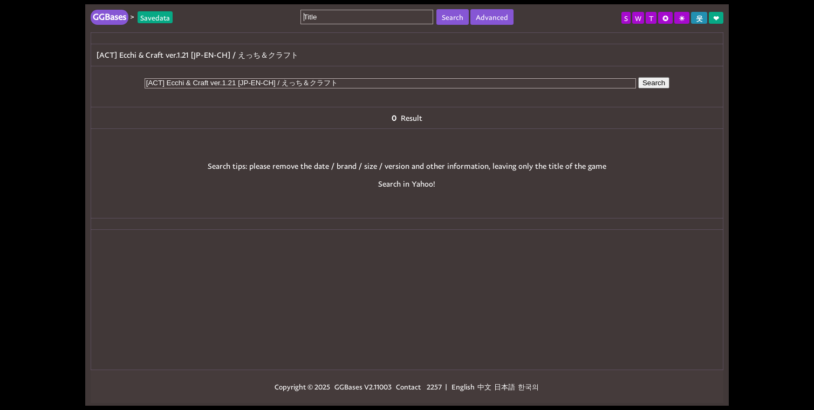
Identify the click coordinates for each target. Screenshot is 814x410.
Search (653, 83)
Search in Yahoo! (406, 184)
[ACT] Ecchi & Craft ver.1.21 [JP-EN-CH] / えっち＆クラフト (197, 55)
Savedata (155, 17)
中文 (484, 386)
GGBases (348, 386)
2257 (434, 386)
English (463, 386)
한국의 (528, 386)
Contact (408, 386)
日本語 (504, 386)
